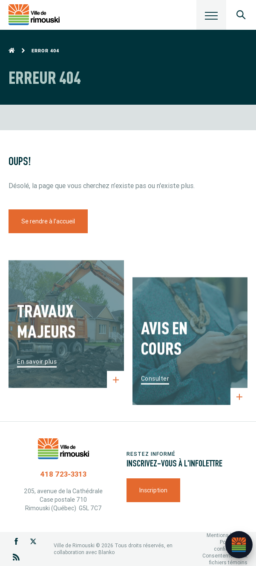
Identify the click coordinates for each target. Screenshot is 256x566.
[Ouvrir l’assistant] (239, 544)
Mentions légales (227, 535)
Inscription (153, 490)
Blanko (106, 552)
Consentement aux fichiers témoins (224, 559)
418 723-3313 (63, 474)
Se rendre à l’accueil (48, 221)
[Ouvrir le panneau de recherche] (241, 15)
